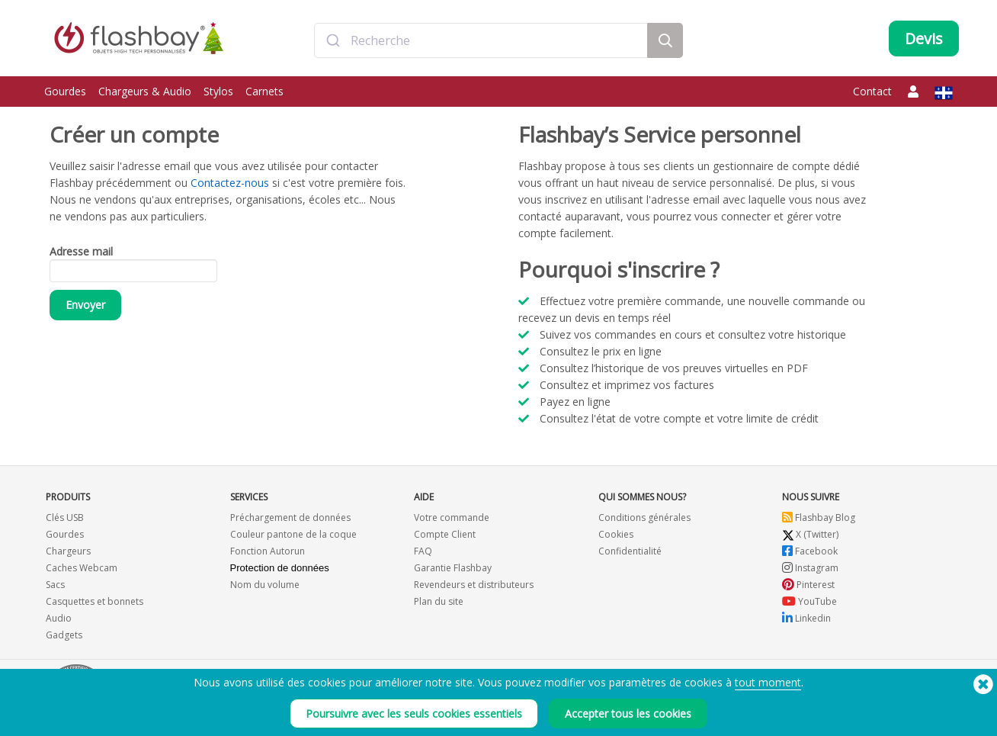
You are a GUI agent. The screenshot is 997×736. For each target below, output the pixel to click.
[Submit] (333, 40)
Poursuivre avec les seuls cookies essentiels (414, 713)
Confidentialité (630, 551)
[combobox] (480, 40)
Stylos (218, 91)
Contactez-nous (230, 182)
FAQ (423, 551)
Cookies (615, 534)
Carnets (264, 91)
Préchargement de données (290, 517)
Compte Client (445, 534)
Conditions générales (644, 517)
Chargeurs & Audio (144, 91)
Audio (59, 618)
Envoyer (85, 304)
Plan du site (438, 601)
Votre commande (451, 517)
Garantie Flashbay (453, 567)
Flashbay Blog (818, 517)
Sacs (55, 584)
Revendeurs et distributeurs (474, 584)
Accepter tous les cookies (628, 713)
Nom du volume (265, 584)
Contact (872, 91)
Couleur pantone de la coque (293, 534)
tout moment (768, 682)
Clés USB (65, 517)
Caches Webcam (81, 567)
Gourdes (65, 91)
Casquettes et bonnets (94, 601)
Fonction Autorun (267, 551)
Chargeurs (68, 551)
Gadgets (64, 634)
